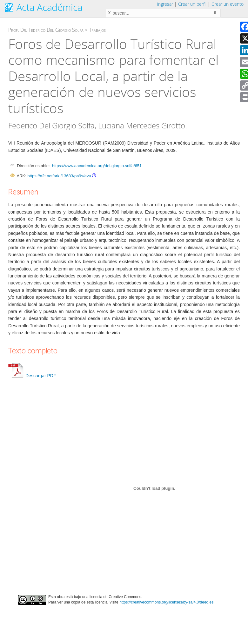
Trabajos (97, 29)
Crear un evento (227, 4)
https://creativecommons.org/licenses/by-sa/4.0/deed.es (166, 602)
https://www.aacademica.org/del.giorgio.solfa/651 (97, 165)
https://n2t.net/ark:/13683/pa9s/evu (59, 176)
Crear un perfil (192, 4)
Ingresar (165, 4)
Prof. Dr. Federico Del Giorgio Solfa (46, 29)
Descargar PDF (32, 375)
